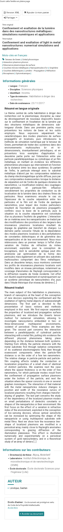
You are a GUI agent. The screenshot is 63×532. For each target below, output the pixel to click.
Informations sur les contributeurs (27, 449)
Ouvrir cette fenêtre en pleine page (15, 1)
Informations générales (19, 81)
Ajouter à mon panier (36, 12)
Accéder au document (32, 514)
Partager (10, 18)
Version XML (11, 12)
